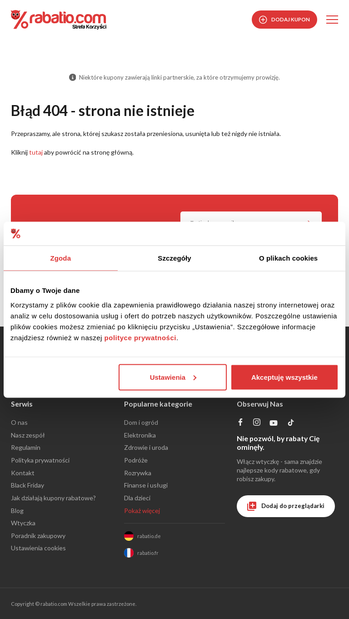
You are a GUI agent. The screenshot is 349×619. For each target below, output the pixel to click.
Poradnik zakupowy (38, 535)
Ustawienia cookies (38, 548)
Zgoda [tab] (60, 258)
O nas (19, 422)
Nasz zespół (28, 435)
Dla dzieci (137, 498)
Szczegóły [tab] (174, 258)
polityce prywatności (140, 337)
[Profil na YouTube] (274, 425)
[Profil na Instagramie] (256, 423)
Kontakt (23, 473)
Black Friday (27, 485)
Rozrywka (137, 473)
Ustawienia (173, 377)
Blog (17, 510)
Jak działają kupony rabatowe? (53, 498)
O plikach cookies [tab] (288, 258)
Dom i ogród (141, 422)
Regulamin (25, 447)
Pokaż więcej (142, 510)
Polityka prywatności (40, 460)
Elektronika (140, 435)
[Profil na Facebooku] (240, 423)
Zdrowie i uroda (146, 447)
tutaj (36, 152)
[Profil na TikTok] (291, 424)
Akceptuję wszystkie (284, 377)
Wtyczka (23, 523)
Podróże (136, 460)
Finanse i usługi (146, 485)
